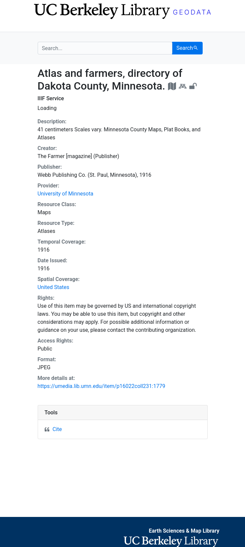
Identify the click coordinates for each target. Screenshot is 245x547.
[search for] (105, 48)
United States (53, 287)
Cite (57, 429)
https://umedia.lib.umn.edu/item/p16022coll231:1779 (101, 386)
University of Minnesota (66, 193)
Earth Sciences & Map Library (184, 531)
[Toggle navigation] (42, 26)
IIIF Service (51, 98)
